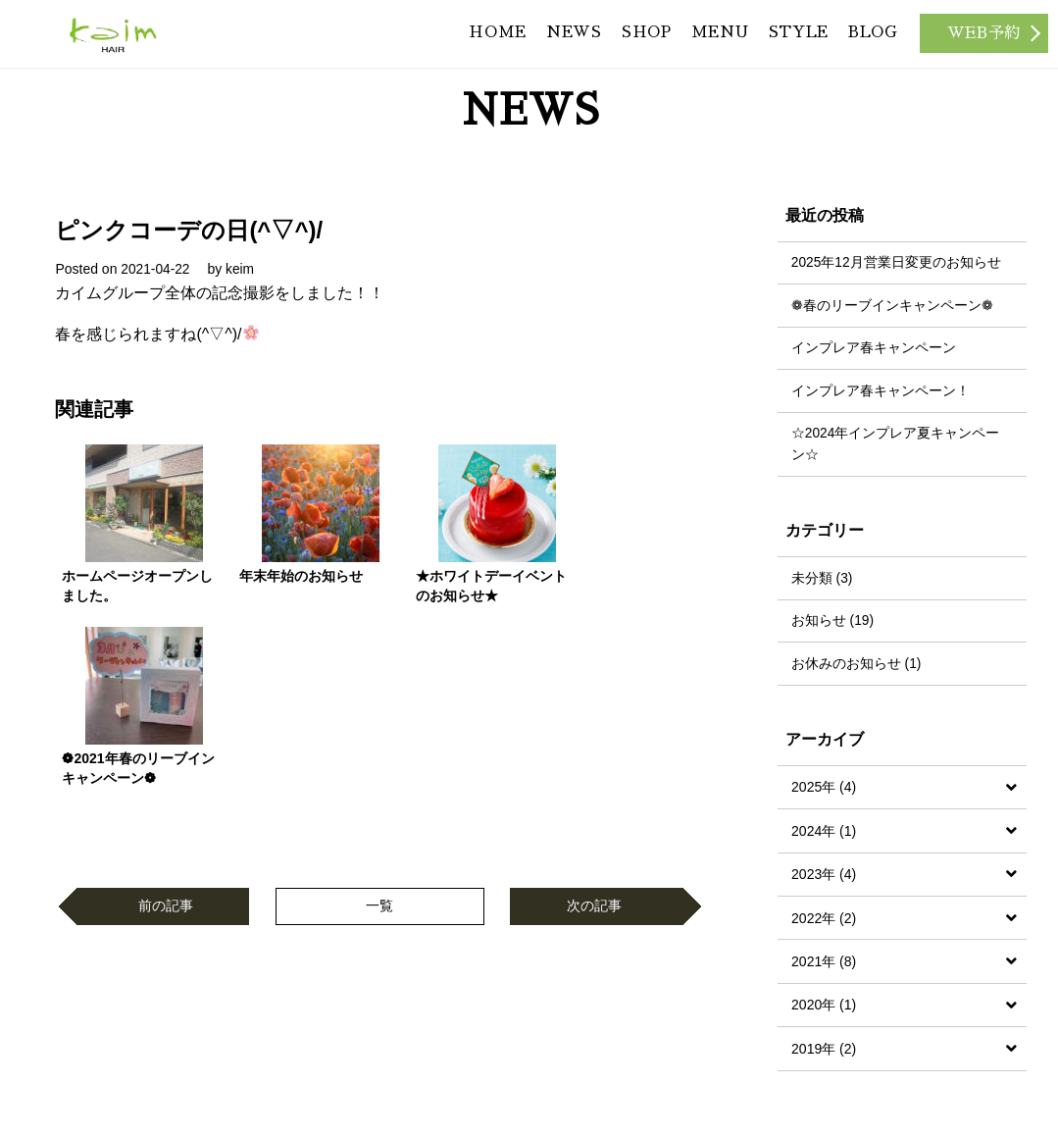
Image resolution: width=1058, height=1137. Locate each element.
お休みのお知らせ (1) (856, 667)
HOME (471, 39)
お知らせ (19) (833, 623)
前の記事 (165, 720)
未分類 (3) (822, 580)
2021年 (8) (823, 964)
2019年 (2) (823, 1051)
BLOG (870, 39)
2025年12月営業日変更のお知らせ (896, 260)
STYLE (791, 39)
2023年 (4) (823, 878)
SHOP (629, 39)
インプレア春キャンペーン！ (880, 390)
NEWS (552, 39)
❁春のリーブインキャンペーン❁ (892, 303)
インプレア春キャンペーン (873, 346)
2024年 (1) (823, 834)
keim (242, 266)
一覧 (379, 720)
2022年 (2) (823, 921)
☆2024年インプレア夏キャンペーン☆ (895, 444)
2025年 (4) (823, 791)
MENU (707, 39)
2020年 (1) (823, 1008)
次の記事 (594, 720)
